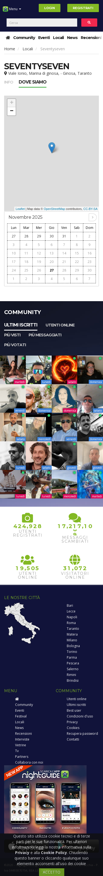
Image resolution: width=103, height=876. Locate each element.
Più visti (12, 334)
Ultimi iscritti (20, 325)
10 (14, 253)
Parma (72, 657)
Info (8, 82)
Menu (12, 11)
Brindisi (73, 680)
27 (14, 236)
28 (26, 236)
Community (24, 37)
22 (77, 261)
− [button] (11, 111)
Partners (21, 756)
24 (14, 270)
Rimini (71, 674)
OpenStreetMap (54, 208)
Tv (17, 751)
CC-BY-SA (90, 208)
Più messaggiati (45, 334)
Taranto (73, 628)
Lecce (71, 611)
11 (26, 253)
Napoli (72, 617)
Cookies (73, 727)
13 (52, 253)
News (72, 37)
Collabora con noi (29, 762)
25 (26, 270)
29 (39, 236)
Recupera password (82, 733)
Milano (72, 640)
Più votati (15, 344)
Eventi (44, 37)
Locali (58, 37)
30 (52, 236)
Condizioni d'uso (80, 716)
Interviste (22, 739)
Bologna (73, 646)
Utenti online (60, 325)
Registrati (83, 8)
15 (77, 253)
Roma (71, 622)
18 (26, 261)
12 (39, 253)
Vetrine (20, 745)
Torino (72, 651)
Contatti (73, 739)
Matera (72, 634)
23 (89, 261)
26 (39, 270)
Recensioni (91, 37)
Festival (21, 716)
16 (89, 253)
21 (64, 261)
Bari (70, 605)
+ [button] (11, 103)
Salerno (73, 669)
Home (9, 48)
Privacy (72, 722)
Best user (74, 710)
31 (64, 236)
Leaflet (20, 208)
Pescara (73, 663)
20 (52, 261)
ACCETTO (51, 872)
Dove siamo (32, 82)
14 (64, 253)
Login (49, 8)
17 (14, 261)
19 (39, 261)
